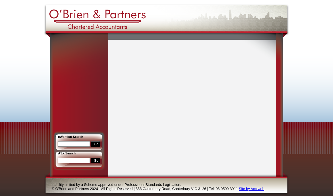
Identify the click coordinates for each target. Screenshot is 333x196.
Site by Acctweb (251, 189)
